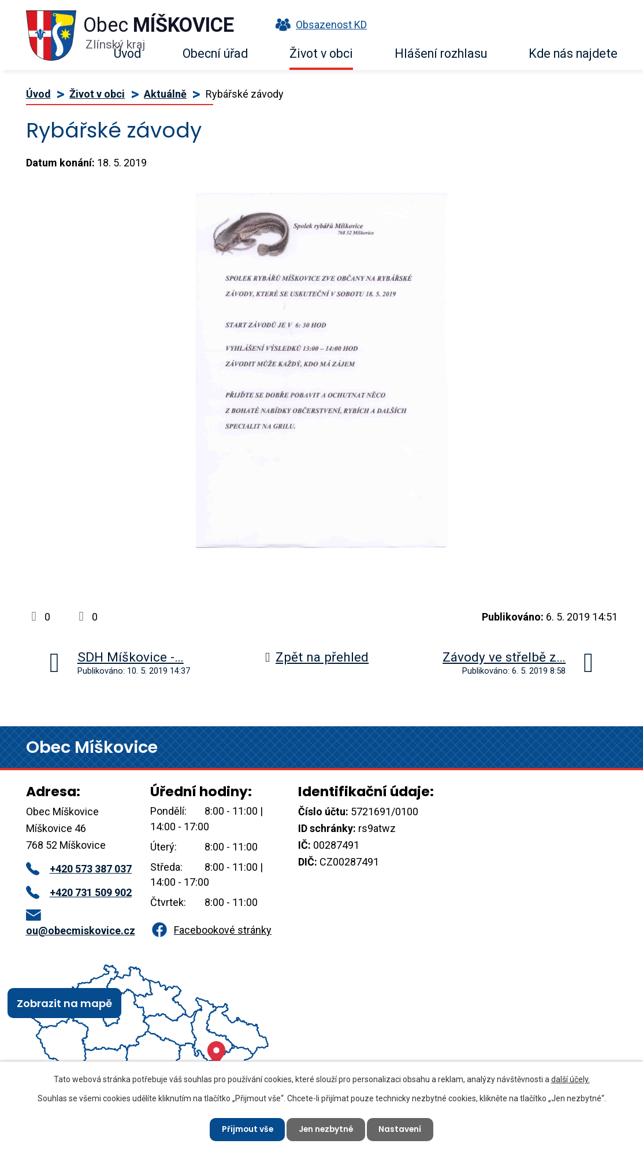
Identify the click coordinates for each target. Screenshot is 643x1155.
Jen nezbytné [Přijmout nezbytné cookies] (326, 1129)
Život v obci (321, 53)
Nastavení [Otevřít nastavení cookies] (402, 1129)
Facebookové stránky (211, 930)
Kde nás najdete (573, 53)
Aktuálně (165, 94)
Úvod (127, 53)
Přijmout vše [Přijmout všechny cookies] (246, 1129)
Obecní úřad (215, 53)
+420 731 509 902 (79, 892)
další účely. (570, 1078)
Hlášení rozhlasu (441, 53)
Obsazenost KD (318, 24)
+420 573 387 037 (79, 869)
